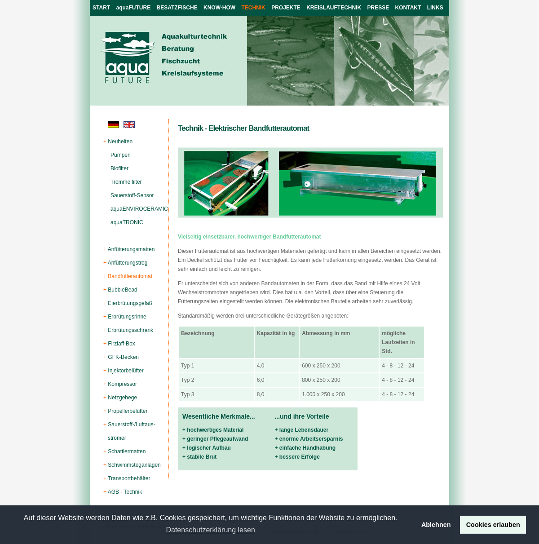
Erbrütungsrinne (127, 317)
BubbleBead (122, 290)
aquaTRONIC (126, 222)
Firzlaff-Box (121, 344)
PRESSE (378, 7)
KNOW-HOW (219, 7)
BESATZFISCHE (177, 7)
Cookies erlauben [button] (493, 524)
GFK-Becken (123, 357)
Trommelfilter (126, 182)
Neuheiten (120, 141)
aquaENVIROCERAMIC (139, 209)
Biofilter (119, 168)
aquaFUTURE (133, 7)
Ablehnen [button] (436, 524)
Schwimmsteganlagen (134, 465)
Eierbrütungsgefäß (130, 303)
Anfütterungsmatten (131, 249)
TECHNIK (253, 7)
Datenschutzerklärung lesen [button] (210, 530)
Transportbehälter (129, 478)
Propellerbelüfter (127, 411)
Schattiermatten (127, 451)
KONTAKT (408, 7)
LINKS (435, 7)
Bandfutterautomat (130, 276)
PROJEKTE (285, 7)
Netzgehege (122, 397)
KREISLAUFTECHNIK (333, 7)
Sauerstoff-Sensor (132, 195)
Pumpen (120, 155)
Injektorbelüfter (125, 370)
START (101, 7)
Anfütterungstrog (128, 263)
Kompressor (122, 384)
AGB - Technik (125, 492)
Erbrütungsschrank (130, 330)
